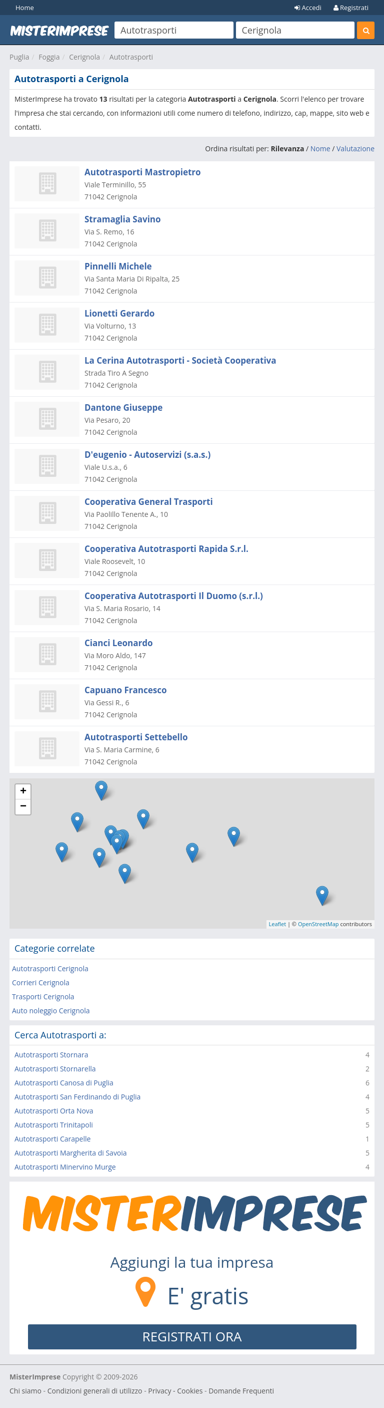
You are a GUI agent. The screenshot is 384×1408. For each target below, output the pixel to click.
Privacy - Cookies (175, 1390)
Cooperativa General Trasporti (148, 501)
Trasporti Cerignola (43, 996)
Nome (320, 148)
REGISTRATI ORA (192, 1336)
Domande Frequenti (241, 1390)
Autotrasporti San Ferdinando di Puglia (77, 1096)
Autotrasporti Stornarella (55, 1068)
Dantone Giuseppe (123, 407)
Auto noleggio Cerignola (51, 1010)
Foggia (49, 57)
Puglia (19, 57)
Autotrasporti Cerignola (50, 968)
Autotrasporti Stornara (51, 1054)
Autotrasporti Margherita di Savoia (70, 1153)
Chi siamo (26, 1390)
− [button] (23, 806)
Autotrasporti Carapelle (52, 1139)
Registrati (351, 7)
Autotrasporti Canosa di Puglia (64, 1082)
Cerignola (84, 57)
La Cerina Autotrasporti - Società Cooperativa (180, 360)
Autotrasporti (131, 57)
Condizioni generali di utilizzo (95, 1390)
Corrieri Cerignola (41, 982)
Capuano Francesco (125, 690)
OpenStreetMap (318, 924)
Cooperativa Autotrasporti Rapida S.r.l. (166, 548)
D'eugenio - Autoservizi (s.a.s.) (147, 454)
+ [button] (23, 791)
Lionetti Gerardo (119, 313)
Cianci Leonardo (118, 643)
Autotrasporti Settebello (136, 737)
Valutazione (355, 148)
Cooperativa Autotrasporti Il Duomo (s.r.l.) (173, 596)
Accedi (308, 7)
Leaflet (277, 924)
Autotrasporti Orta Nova (54, 1110)
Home (25, 7)
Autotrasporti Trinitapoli (53, 1125)
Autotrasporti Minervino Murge (65, 1167)
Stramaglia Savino (122, 219)
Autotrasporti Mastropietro (142, 172)
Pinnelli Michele (118, 266)
